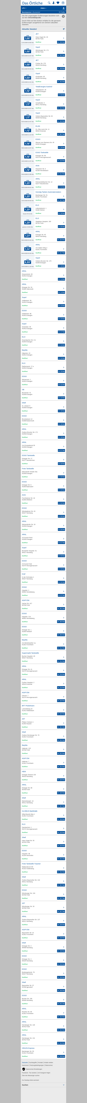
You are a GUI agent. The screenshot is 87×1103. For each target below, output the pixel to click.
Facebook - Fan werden (29, 1073)
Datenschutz (49, 1065)
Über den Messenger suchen (30, 1075)
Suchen (25, 1085)
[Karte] (63, 8)
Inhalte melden (48, 1062)
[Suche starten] (49, 3)
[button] (32, 1069)
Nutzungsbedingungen (37, 1065)
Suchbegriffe (33, 1062)
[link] (63, 16)
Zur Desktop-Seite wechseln (30, 1080)
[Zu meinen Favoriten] (58, 3)
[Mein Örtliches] (54, 3)
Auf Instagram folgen (44, 1073)
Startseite (25, 1062)
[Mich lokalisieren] (43, 29)
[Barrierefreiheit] (63, 3)
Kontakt (40, 1062)
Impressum (25, 1065)
